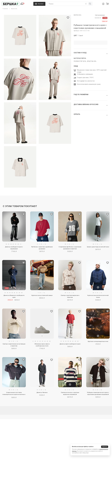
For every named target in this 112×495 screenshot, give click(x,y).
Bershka (77, 15)
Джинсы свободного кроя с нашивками (14, 248)
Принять (104, 446)
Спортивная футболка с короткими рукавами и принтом (70, 248)
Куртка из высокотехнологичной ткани (98, 296)
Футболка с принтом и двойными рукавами (42, 248)
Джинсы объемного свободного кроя (14, 296)
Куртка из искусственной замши (42, 295)
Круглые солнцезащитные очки (98, 341)
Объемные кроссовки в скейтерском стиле (42, 345)
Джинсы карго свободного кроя (70, 344)
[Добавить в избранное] (23, 214)
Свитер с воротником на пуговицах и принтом (14, 345)
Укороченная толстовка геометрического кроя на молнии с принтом (14, 394)
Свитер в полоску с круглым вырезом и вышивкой (70, 393)
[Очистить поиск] (86, 3)
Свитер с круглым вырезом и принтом (70, 296)
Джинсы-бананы (42, 392)
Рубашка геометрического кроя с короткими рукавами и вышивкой (98, 393)
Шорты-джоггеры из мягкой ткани (98, 247)
